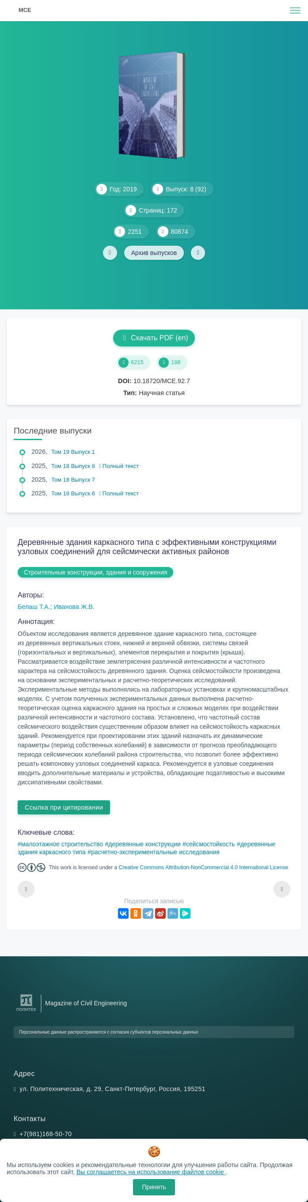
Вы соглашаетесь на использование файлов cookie (151, 1171)
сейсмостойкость (210, 844)
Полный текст (119, 466)
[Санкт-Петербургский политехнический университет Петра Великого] (26, 1011)
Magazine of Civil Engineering (86, 1003)
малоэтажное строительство (62, 844)
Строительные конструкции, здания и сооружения (95, 572)
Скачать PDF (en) (154, 338)
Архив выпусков (154, 252)
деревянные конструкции (144, 844)
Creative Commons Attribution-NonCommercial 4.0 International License (204, 867)
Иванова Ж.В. (74, 606)
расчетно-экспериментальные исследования (155, 852)
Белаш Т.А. (34, 606)
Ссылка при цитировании (64, 807)
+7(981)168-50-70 (45, 1133)
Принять (154, 1187)
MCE (25, 10)
